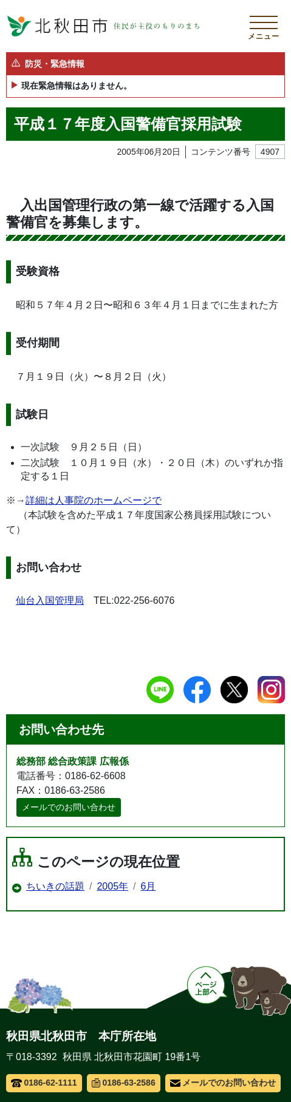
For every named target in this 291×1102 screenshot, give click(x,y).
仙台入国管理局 (50, 600)
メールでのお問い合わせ (68, 807)
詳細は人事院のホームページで (94, 500)
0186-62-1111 (44, 1082)
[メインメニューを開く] (263, 26)
